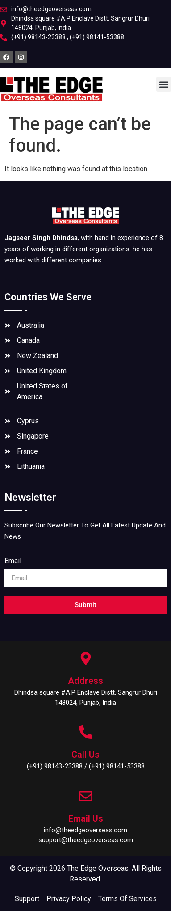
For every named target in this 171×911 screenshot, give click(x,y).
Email (12, 561)
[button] (163, 84)
